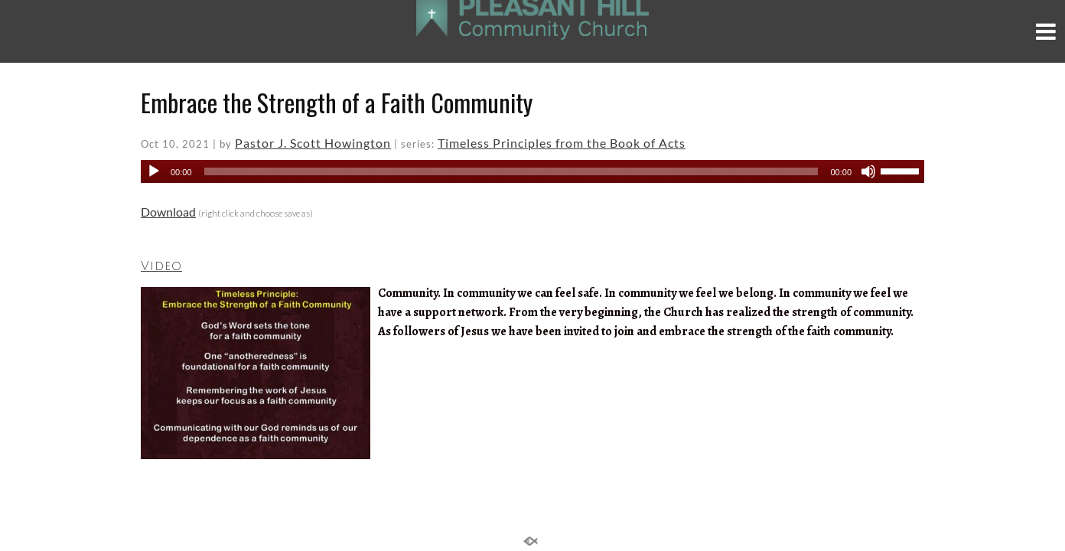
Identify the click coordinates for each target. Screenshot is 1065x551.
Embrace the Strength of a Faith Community (336, 102)
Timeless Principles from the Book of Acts (562, 142)
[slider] (511, 171)
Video (161, 266)
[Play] (153, 171)
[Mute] (868, 171)
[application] (532, 171)
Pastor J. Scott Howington (313, 142)
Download (168, 211)
